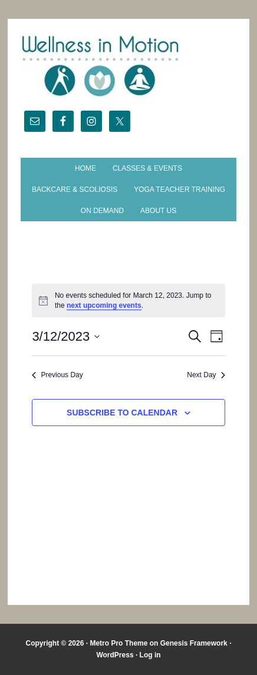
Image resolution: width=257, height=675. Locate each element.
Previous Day (57, 375)
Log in (150, 655)
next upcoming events (104, 305)
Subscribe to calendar (122, 412)
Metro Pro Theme (118, 643)
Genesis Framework (194, 643)
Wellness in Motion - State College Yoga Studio (128, 66)
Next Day (206, 375)
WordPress (114, 655)
